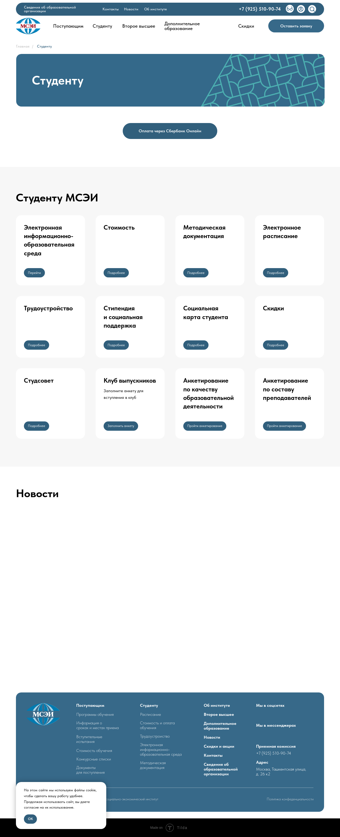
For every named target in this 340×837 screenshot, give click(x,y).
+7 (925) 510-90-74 (273, 753)
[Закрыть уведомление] (102, 786)
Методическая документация (153, 765)
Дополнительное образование (220, 726)
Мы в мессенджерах (276, 725)
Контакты (213, 755)
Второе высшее (219, 714)
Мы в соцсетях (270, 705)
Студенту (44, 46)
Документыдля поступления (90, 770)
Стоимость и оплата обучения (157, 725)
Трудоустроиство (155, 736)
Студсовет (39, 380)
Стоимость (119, 227)
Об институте (217, 705)
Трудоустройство (48, 308)
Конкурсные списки (93, 759)
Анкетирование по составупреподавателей (287, 389)
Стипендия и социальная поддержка (123, 316)
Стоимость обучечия (94, 750)
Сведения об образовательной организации (221, 769)
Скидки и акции (219, 746)
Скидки (273, 308)
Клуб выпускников (130, 380)
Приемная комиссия (276, 746)
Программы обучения (95, 714)
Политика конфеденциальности (290, 799)
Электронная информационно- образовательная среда (161, 749)
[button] (296, 25)
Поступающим (90, 705)
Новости (212, 737)
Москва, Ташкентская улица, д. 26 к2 (281, 771)
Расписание (150, 714)
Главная (22, 46)
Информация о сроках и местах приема (97, 725)
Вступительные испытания (89, 739)
